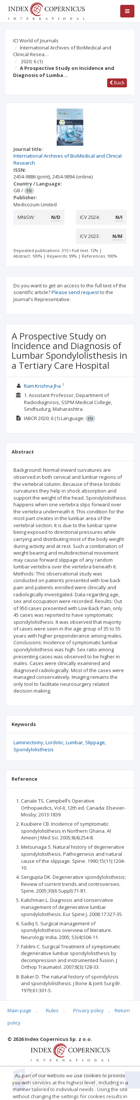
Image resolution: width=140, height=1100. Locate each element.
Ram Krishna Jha (42, 386)
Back (117, 82)
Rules (52, 1010)
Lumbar (74, 742)
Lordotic (54, 742)
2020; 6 (32, 61)
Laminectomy (28, 742)
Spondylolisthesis (33, 749)
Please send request (75, 292)
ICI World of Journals (36, 40)
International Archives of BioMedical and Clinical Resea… (62, 51)
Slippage (95, 742)
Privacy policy (88, 1010)
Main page (19, 1010)
